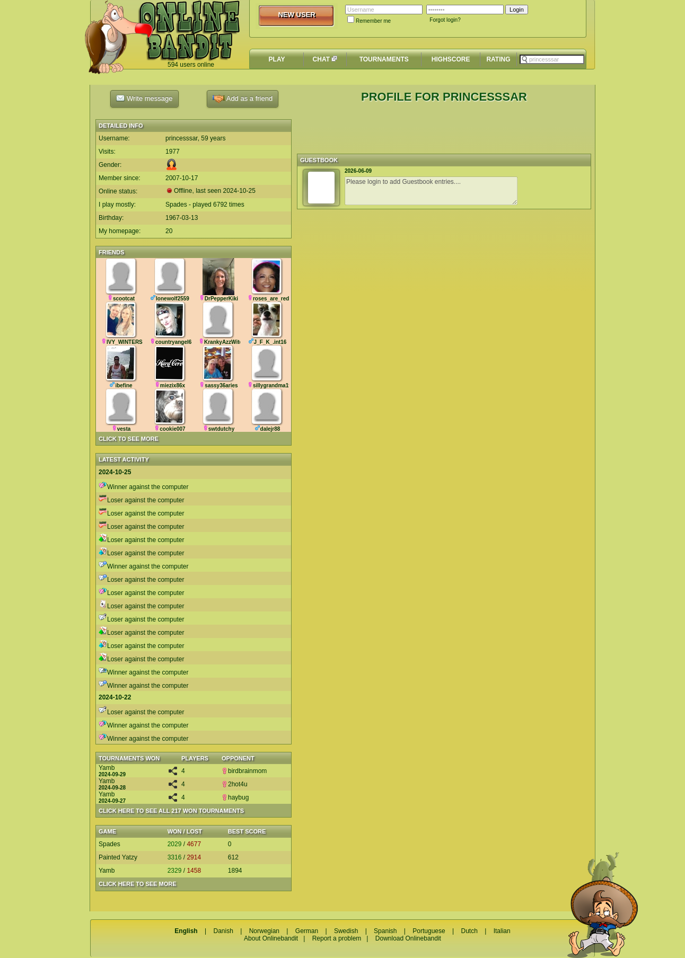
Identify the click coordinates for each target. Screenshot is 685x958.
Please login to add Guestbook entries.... (431, 190)
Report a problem (337, 938)
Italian (502, 931)
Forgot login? (444, 20)
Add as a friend (243, 98)
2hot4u (235, 784)
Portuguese (428, 931)
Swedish (346, 931)
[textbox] (552, 59)
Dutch (469, 931)
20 (168, 231)
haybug (235, 797)
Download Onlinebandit (408, 938)
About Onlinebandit (271, 938)
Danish (223, 931)
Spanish (385, 931)
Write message (144, 98)
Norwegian (264, 931)
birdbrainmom (244, 771)
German (306, 931)
